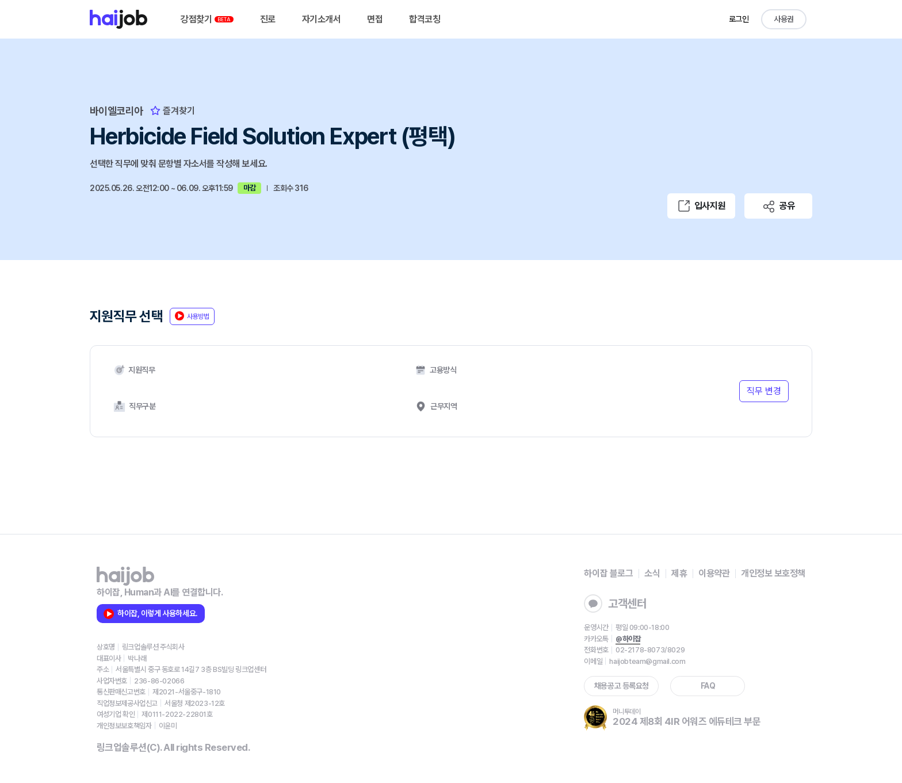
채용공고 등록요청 (621, 685)
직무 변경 (764, 390)
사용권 (784, 19)
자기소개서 (321, 19)
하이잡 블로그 (608, 573)
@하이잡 (628, 639)
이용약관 (713, 573)
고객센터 (615, 603)
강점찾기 (207, 19)
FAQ (708, 685)
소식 (652, 573)
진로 (268, 19)
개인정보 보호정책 (773, 573)
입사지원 (701, 206)
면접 (375, 19)
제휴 (679, 573)
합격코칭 (424, 19)
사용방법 (192, 315)
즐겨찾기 (172, 110)
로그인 (739, 19)
